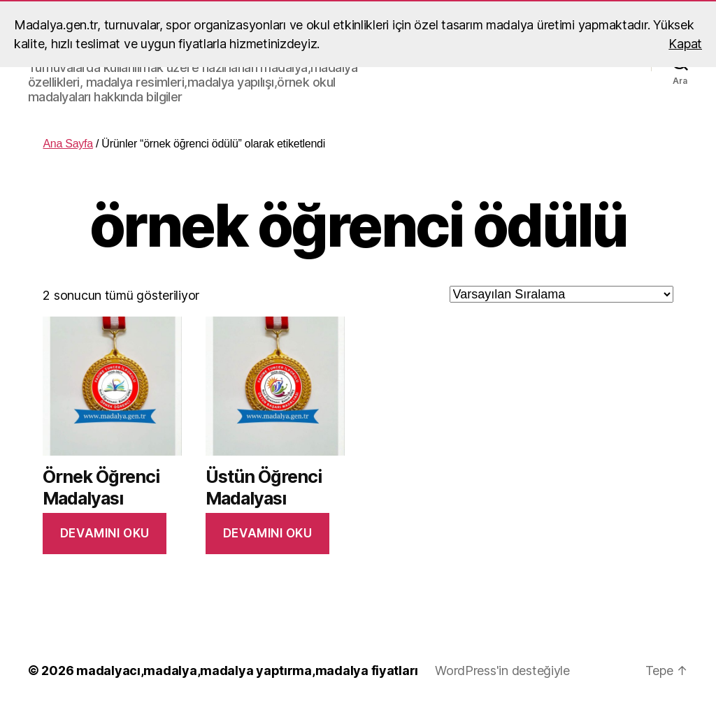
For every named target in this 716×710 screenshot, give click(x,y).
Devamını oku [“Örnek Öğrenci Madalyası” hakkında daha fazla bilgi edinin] (105, 533)
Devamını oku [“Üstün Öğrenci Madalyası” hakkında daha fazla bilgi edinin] (268, 533)
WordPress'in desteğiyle (502, 670)
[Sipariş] (561, 294)
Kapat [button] (685, 43)
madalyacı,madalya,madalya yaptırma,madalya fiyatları (247, 670)
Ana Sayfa (67, 144)
